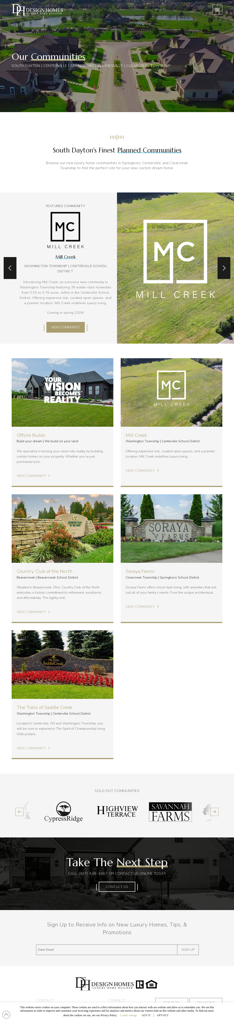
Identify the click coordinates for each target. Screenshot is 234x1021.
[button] (217, 10)
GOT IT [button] (146, 1015)
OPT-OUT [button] (162, 1015)
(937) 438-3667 (93, 873)
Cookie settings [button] (128, 1015)
